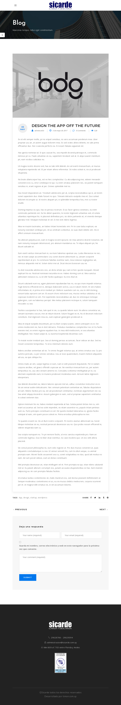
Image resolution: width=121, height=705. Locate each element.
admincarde (39, 130)
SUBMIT (27, 577)
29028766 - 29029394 (62, 637)
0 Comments (79, 130)
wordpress (42, 497)
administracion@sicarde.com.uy (62, 642)
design (26, 497)
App (20, 497)
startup (33, 497)
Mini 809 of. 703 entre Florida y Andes (62, 647)
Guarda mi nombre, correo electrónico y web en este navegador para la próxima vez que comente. (59, 547)
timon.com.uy (69, 696)
